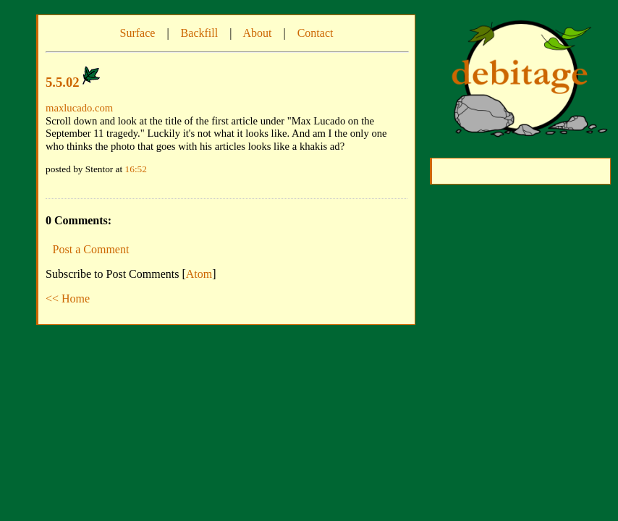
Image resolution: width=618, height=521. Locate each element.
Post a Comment (91, 249)
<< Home (68, 298)
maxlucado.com (79, 108)
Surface (138, 33)
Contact (315, 33)
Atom (199, 274)
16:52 (136, 169)
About (256, 33)
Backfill (200, 33)
